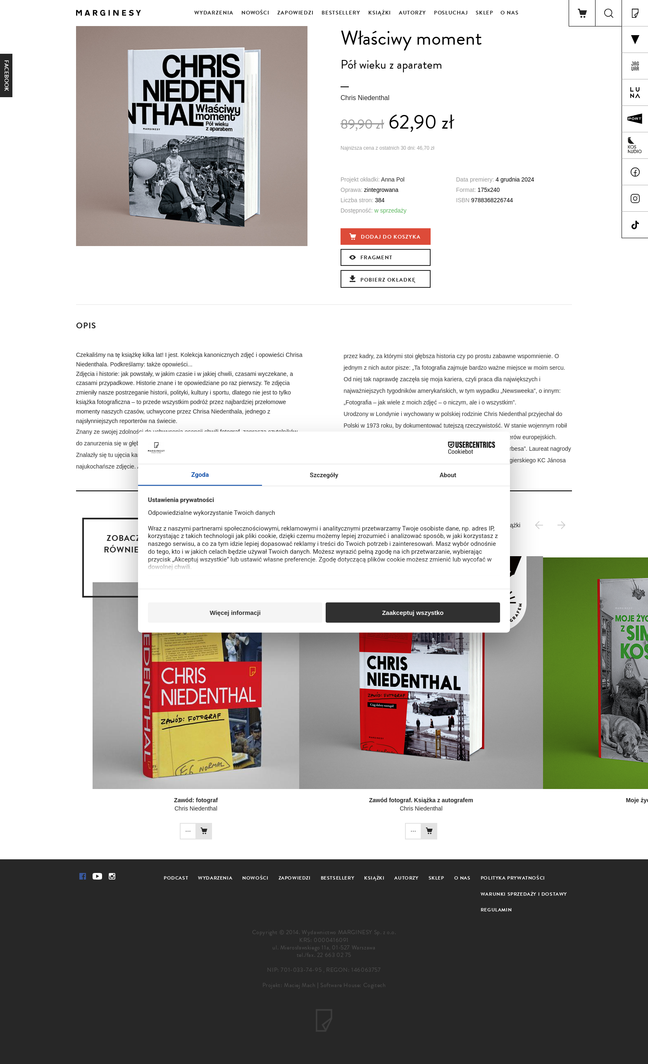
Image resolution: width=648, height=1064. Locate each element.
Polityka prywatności (513, 878)
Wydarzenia (213, 13)
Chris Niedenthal (365, 97)
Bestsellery (341, 13)
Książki (379, 13)
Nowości (255, 13)
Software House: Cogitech (353, 985)
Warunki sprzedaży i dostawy (524, 894)
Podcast (176, 878)
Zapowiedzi (295, 13)
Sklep (485, 13)
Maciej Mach (300, 985)
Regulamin (496, 909)
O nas (509, 13)
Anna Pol (393, 179)
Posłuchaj (451, 13)
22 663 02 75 (334, 955)
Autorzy (412, 13)
